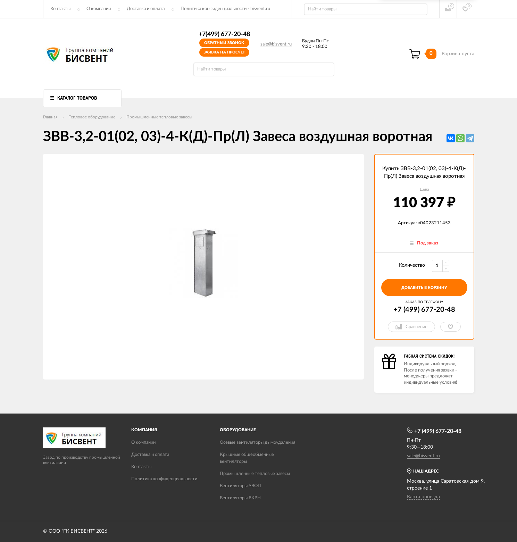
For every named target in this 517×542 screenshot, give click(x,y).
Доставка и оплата (146, 9)
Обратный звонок (224, 43)
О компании (98, 9)
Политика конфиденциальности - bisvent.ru (225, 9)
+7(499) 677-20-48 (224, 34)
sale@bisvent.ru (276, 44)
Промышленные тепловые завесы (159, 117)
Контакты (60, 9)
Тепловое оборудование (92, 117)
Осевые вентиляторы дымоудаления (257, 442)
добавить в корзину (424, 288)
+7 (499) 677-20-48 (424, 309)
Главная (50, 117)
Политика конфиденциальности (164, 479)
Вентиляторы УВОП (240, 486)
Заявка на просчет (224, 52)
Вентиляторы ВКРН (240, 498)
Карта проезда (423, 496)
